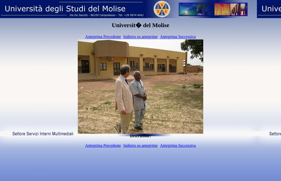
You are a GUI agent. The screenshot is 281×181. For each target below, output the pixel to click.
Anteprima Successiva (178, 36)
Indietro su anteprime (140, 36)
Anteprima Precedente (103, 36)
